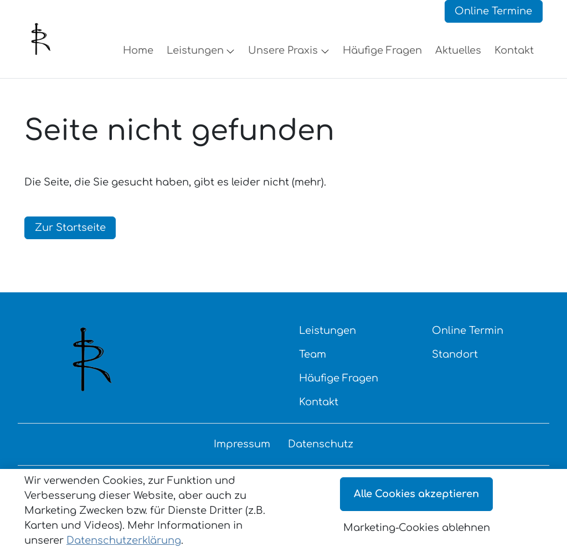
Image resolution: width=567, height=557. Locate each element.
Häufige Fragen (338, 388)
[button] (140, 55)
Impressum (242, 454)
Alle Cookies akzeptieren (416, 493)
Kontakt (318, 411)
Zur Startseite (70, 237)
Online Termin (467, 340)
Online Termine (493, 16)
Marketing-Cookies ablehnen (416, 527)
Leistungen (327, 340)
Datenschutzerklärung (123, 540)
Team (312, 364)
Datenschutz (320, 454)
